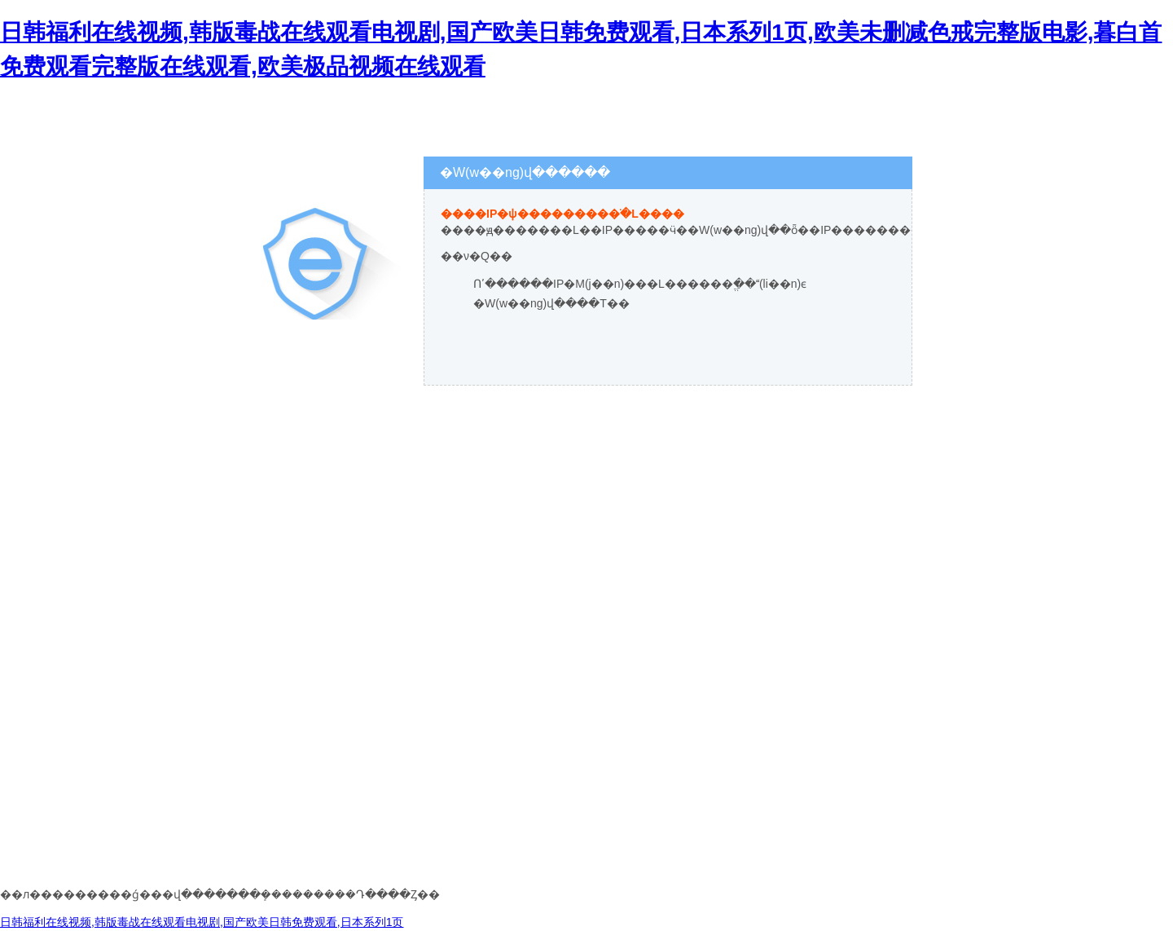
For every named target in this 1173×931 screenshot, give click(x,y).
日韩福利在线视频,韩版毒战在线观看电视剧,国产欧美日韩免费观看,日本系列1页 (201, 922)
